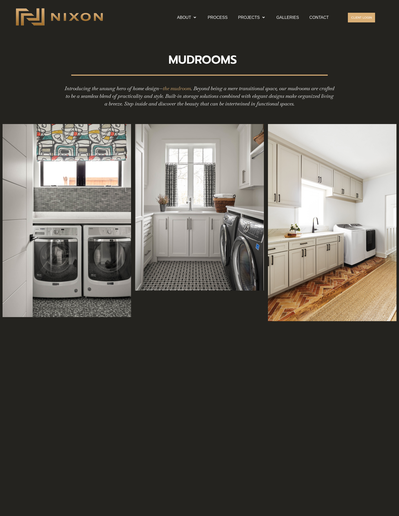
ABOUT (187, 17)
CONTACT (319, 17)
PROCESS (217, 17)
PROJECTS (252, 17)
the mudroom (177, 88)
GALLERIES (287, 17)
